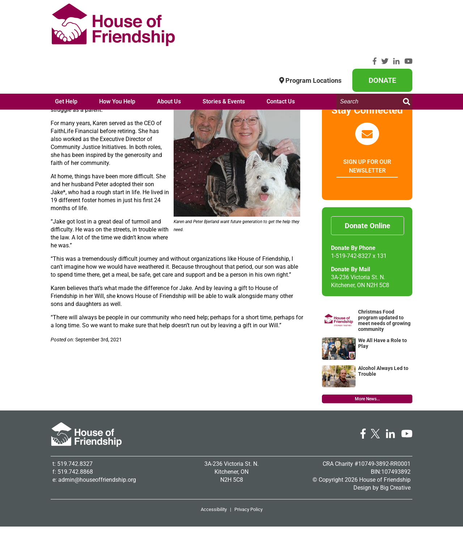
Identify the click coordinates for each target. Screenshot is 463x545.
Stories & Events (224, 60)
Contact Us (281, 60)
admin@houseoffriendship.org (97, 498)
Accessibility (214, 528)
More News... (367, 417)
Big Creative (395, 506)
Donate (382, 26)
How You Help (117, 60)
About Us (169, 60)
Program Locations (310, 26)
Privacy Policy (248, 528)
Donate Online (367, 244)
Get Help (66, 60)
